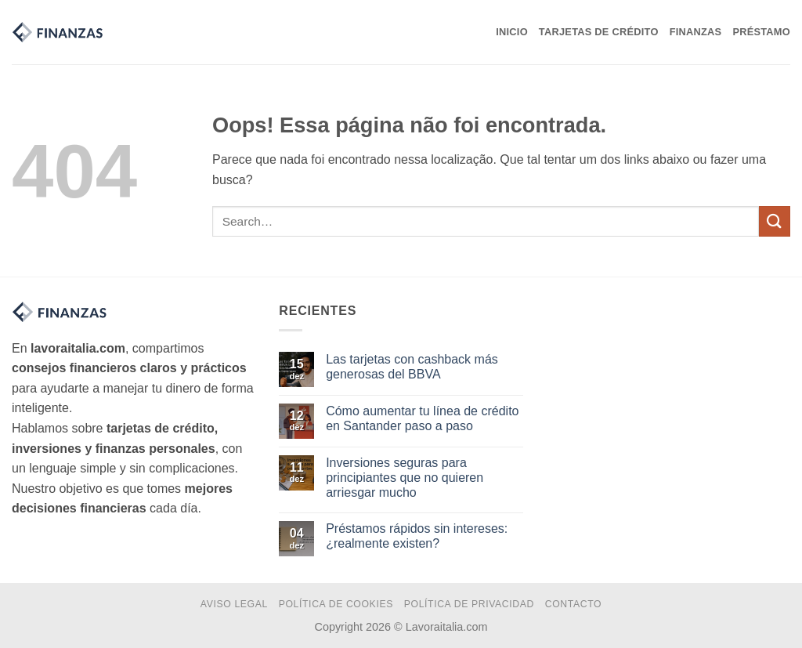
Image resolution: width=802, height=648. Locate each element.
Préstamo (761, 32)
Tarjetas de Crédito (599, 32)
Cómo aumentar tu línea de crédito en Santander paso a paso (422, 418)
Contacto (573, 604)
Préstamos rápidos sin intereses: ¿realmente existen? (417, 536)
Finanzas (696, 32)
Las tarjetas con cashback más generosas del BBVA (412, 367)
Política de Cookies (336, 604)
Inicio (512, 32)
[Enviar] (774, 221)
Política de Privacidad (469, 604)
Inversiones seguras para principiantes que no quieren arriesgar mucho (404, 477)
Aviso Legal (234, 604)
